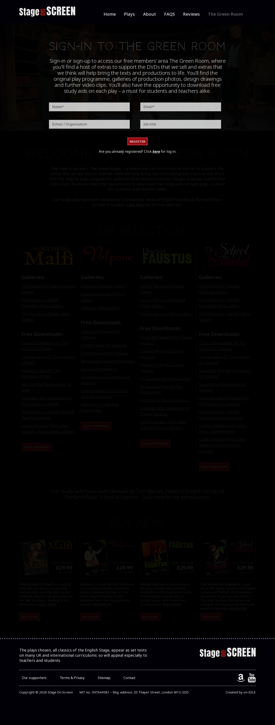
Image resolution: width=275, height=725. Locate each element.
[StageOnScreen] (47, 11)
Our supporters (33, 679)
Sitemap (101, 679)
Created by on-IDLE (241, 693)
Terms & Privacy (70, 679)
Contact (124, 679)
